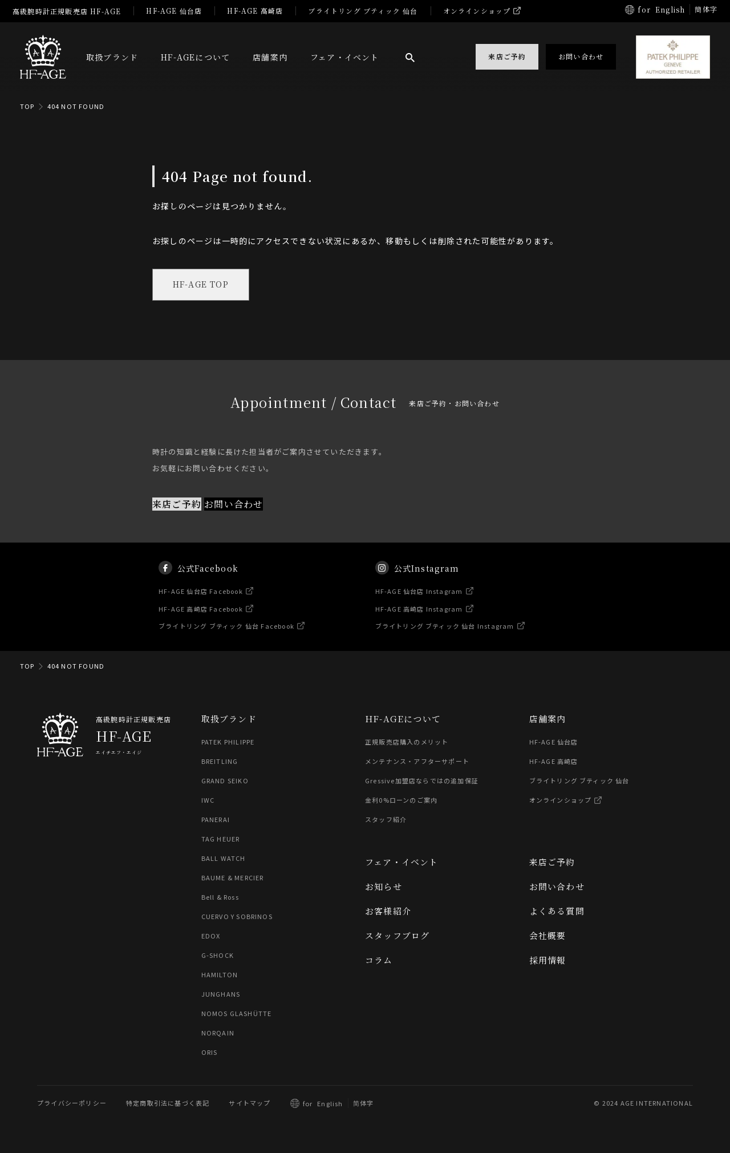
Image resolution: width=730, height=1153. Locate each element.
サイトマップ (249, 1103)
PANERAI (215, 819)
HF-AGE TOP (201, 284)
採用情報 (547, 960)
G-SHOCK (217, 955)
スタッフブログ (397, 936)
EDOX (211, 936)
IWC (208, 800)
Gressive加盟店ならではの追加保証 (421, 781)
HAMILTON (219, 975)
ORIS (209, 1052)
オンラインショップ (477, 10)
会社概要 (547, 936)
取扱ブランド (112, 57)
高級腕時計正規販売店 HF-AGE (67, 11)
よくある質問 (557, 911)
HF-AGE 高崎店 (255, 10)
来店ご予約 (176, 504)
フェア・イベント (344, 57)
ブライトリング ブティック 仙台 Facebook (227, 636)
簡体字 (706, 9)
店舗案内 (270, 57)
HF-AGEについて (195, 57)
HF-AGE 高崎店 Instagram (419, 619)
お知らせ (383, 887)
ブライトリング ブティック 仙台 (362, 10)
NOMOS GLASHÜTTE (236, 1013)
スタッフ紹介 (386, 819)
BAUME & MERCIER (233, 878)
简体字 (363, 1103)
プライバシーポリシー (72, 1103)
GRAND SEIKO (225, 781)
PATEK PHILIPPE (228, 742)
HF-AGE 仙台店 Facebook (201, 601)
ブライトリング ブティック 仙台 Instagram (444, 636)
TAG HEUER (220, 839)
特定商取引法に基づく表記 (167, 1103)
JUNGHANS (221, 994)
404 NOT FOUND (76, 106)
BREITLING (219, 761)
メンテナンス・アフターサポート (417, 761)
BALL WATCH (223, 858)
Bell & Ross (220, 897)
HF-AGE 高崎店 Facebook (201, 619)
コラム (379, 960)
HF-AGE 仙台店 (174, 10)
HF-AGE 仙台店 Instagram (419, 601)
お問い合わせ (233, 504)
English (670, 9)
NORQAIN (217, 1033)
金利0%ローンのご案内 (401, 800)
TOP (27, 106)
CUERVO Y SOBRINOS (237, 916)
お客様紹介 (388, 911)
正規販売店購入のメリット (406, 742)
